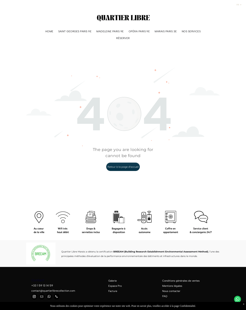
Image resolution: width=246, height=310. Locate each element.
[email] (42, 297)
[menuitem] (49, 31)
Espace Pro (115, 285)
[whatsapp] (237, 300)
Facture (112, 291)
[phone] (57, 297)
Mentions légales (172, 285)
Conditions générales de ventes (181, 280)
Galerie (112, 280)
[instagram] (34, 297)
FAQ (164, 296)
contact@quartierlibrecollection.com (53, 290)
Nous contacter (171, 291)
